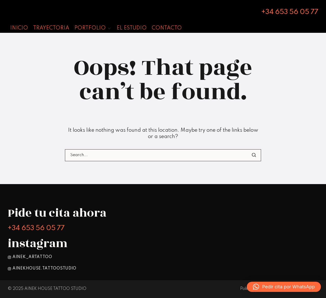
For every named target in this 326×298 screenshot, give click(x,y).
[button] (284, 287)
